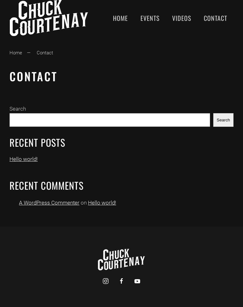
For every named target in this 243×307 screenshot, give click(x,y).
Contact (215, 18)
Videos (181, 18)
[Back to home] (49, 18)
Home (120, 18)
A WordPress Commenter (49, 203)
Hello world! (23, 159)
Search (17, 109)
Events (149, 18)
